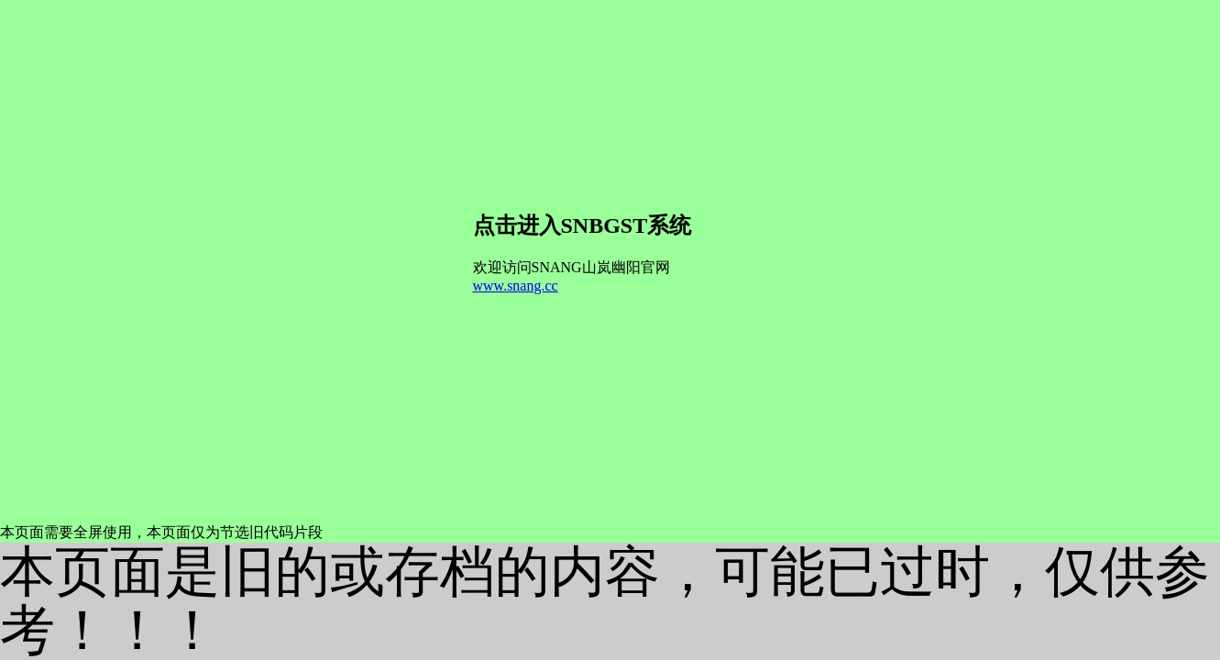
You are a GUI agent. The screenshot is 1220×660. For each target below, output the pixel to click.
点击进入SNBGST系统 (582, 225)
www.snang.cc (515, 285)
